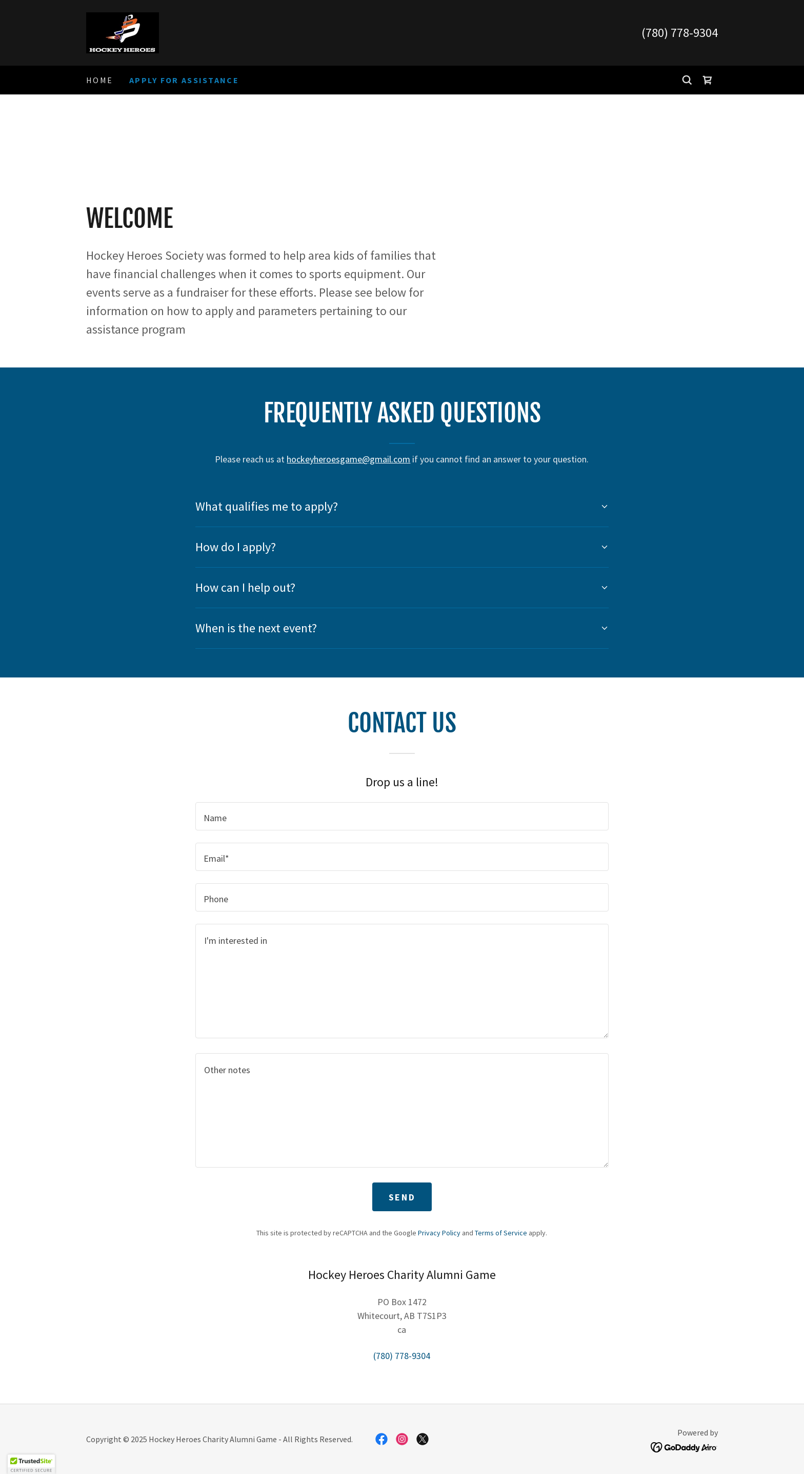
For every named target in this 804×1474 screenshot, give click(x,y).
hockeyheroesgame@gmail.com (348, 459)
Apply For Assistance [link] (184, 80)
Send (402, 1197)
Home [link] (99, 80)
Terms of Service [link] (501, 1232)
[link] (122, 31)
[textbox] (401, 816)
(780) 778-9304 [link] (679, 33)
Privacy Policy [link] (439, 1232)
